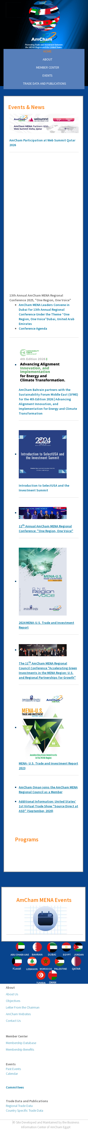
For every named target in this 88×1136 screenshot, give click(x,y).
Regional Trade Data (19, 1106)
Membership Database (21, 1043)
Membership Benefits (20, 1049)
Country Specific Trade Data (24, 1110)
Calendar (12, 1073)
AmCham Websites (18, 1014)
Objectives (13, 1001)
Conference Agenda (33, 328)
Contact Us (13, 1020)
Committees (15, 1087)
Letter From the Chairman (22, 1007)
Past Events (13, 1069)
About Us (12, 994)
